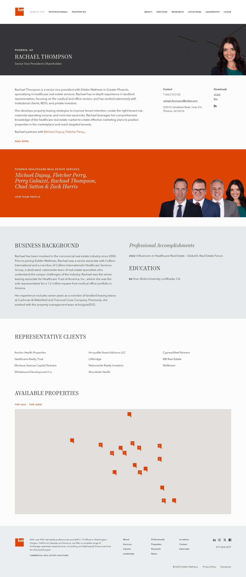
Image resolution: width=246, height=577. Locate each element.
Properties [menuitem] (156, 544)
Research (178, 12)
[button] (162, 488)
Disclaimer (226, 566)
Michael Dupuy (54, 131)
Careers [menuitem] (127, 549)
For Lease (35, 404)
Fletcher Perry (74, 131)
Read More (22, 141)
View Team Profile (28, 197)
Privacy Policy (209, 566)
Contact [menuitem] (183, 544)
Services (162, 12)
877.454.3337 (223, 547)
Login (227, 12)
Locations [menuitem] (184, 539)
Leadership (213, 12)
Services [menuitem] (127, 544)
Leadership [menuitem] (128, 554)
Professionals (58, 12)
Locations (195, 12)
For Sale (20, 404)
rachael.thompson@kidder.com (180, 100)
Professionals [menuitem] (158, 539)
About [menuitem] (126, 539)
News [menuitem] (154, 554)
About (148, 12)
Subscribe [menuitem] (184, 549)
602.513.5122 (172, 94)
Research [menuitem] (156, 549)
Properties (79, 12)
